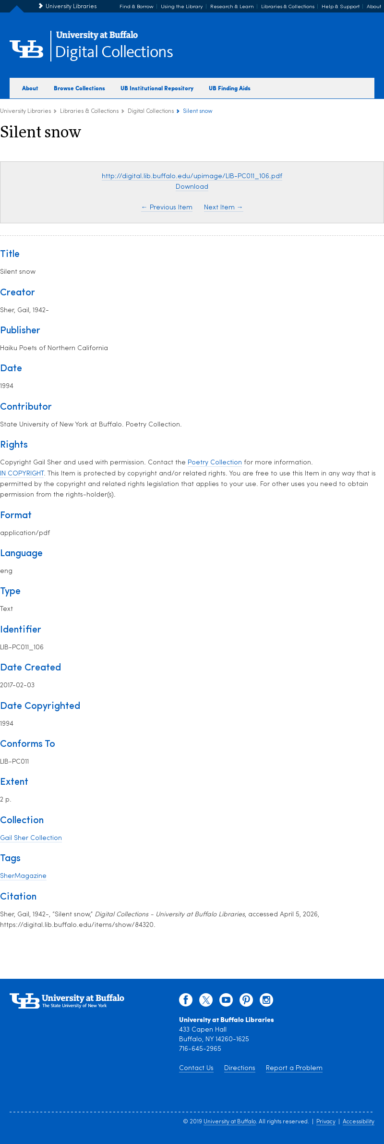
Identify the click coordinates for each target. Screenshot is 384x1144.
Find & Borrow (137, 7)
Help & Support (341, 7)
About (374, 7)
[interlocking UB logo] (97, 38)
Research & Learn (232, 7)
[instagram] (266, 1002)
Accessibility (358, 1122)
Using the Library (182, 7)
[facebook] (185, 1002)
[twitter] (206, 1002)
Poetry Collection (215, 462)
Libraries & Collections (287, 7)
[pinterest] (246, 1002)
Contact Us (196, 1068)
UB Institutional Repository (156, 88)
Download (192, 187)
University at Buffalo (230, 1122)
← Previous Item (166, 207)
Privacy (326, 1122)
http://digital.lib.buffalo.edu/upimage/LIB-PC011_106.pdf (192, 176)
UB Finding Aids (230, 88)
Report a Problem (294, 1068)
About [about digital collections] (30, 88)
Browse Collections (79, 88)
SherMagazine (23, 876)
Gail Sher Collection (31, 838)
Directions (239, 1068)
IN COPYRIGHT (22, 473)
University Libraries (71, 7)
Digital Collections (114, 52)
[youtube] (226, 1002)
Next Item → (223, 207)
